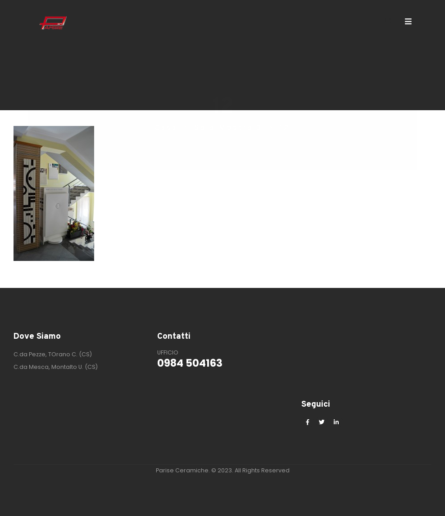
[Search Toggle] (388, 22)
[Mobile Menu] (411, 21)
